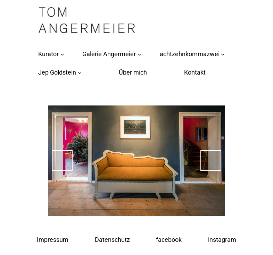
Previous (62, 160)
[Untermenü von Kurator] (62, 54)
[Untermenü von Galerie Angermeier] (139, 54)
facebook (169, 239)
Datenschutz (112, 239)
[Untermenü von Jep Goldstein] (80, 73)
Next (210, 160)
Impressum (52, 239)
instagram (222, 239)
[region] (136, 160)
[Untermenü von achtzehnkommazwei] (223, 54)
